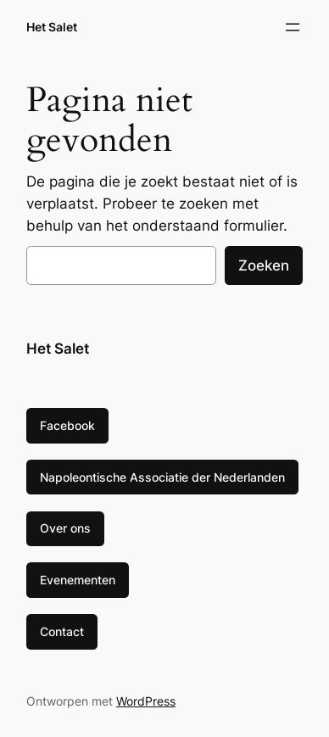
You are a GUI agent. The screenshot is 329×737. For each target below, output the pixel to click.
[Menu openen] (292, 27)
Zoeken (263, 265)
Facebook (67, 425)
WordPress (146, 701)
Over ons (65, 528)
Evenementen (77, 579)
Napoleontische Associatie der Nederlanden (162, 477)
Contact (62, 631)
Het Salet (51, 27)
